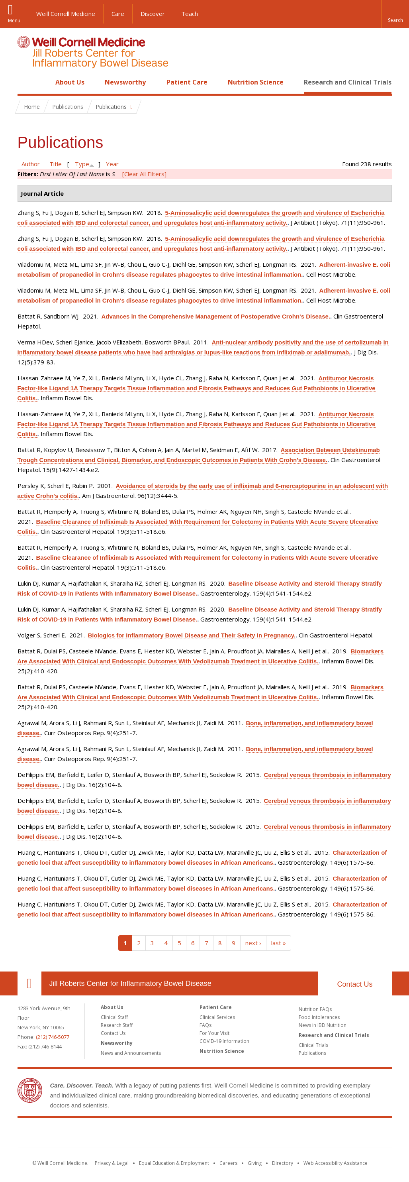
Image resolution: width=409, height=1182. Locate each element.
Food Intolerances (319, 1017)
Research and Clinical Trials (347, 82)
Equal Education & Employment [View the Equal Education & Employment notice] (174, 1163)
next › (253, 943)
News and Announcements (131, 1053)
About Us (69, 82)
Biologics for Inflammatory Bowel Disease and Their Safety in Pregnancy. (192, 635)
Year (112, 164)
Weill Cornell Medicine (65, 14)
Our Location (29, 983)
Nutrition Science (256, 82)
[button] (395, 14)
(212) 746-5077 (52, 1036)
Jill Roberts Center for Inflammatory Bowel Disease (130, 983)
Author (31, 164)
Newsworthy (125, 82)
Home (26, 82)
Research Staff (117, 1025)
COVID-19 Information (224, 1041)
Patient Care (186, 82)
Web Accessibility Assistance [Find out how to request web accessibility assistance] (335, 1163)
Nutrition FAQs (315, 1009)
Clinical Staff (114, 1017)
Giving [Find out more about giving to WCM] (255, 1163)
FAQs (205, 1025)
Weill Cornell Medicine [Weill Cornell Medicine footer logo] (146, 1134)
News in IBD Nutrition (322, 1025)
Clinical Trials (313, 1045)
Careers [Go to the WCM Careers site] (228, 1163)
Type (82, 164)
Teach (189, 14)
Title (55, 164)
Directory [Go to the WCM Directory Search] (282, 1163)
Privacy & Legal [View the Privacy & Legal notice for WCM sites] (112, 1163)
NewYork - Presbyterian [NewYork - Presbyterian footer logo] (271, 1134)
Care (118, 14)
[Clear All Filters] (144, 174)
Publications (312, 1053)
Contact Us (354, 984)
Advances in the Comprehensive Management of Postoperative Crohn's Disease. (216, 316)
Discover (153, 14)
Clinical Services (217, 1017)
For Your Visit (214, 1033)
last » (278, 943)
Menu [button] (14, 20)
